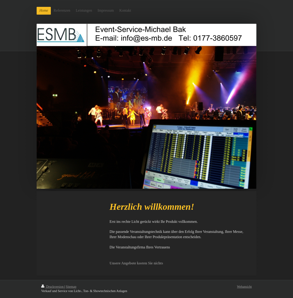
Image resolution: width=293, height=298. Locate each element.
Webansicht (244, 286)
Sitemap (71, 286)
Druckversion (52, 286)
